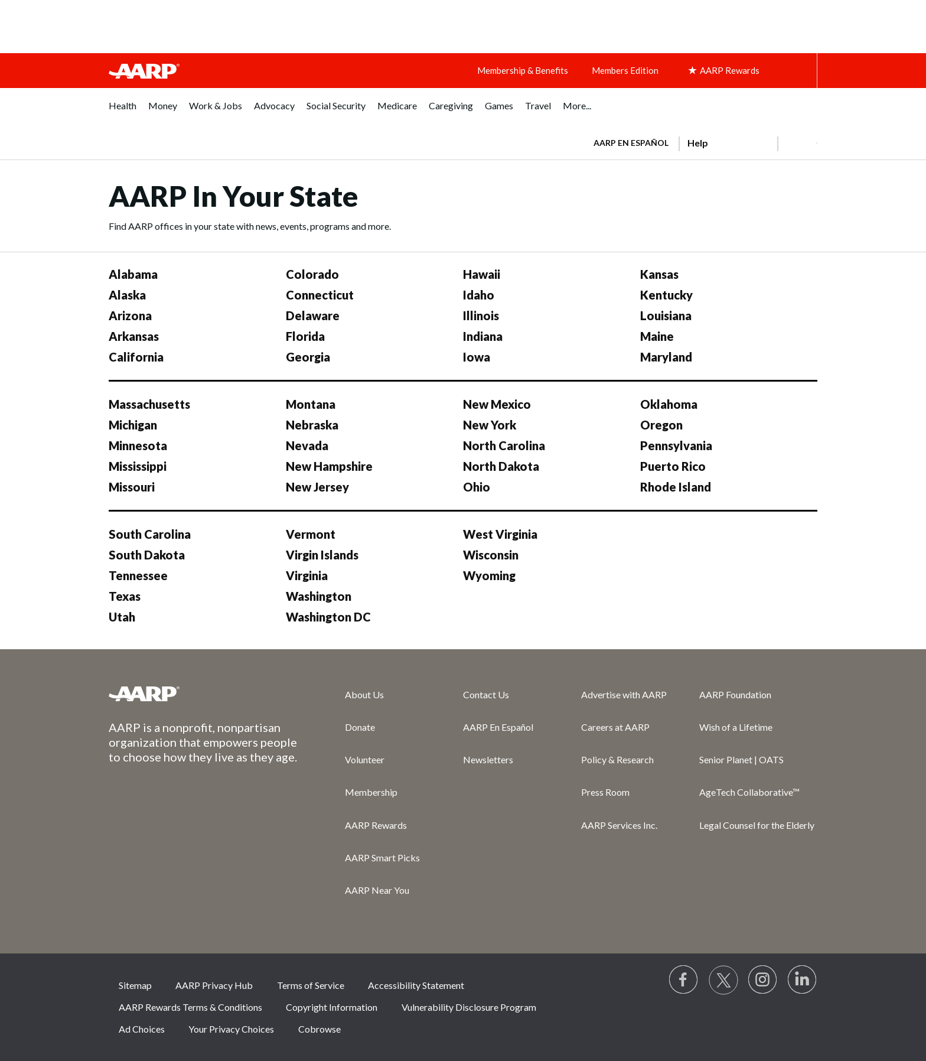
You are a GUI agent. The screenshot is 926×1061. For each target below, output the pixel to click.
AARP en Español (631, 143)
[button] (797, 143)
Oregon (661, 425)
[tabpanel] (700, 142)
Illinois (481, 315)
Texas (125, 596)
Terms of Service (310, 985)
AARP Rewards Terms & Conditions (190, 1007)
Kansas (659, 274)
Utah (122, 617)
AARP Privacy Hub (214, 985)
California (136, 357)
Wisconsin (491, 555)
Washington (318, 596)
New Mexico (497, 404)
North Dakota (501, 466)
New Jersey (317, 487)
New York (489, 425)
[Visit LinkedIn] (802, 980)
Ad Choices (142, 1028)
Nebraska (312, 425)
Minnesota (138, 445)
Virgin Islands (322, 555)
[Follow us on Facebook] (684, 980)
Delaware (313, 315)
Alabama (133, 274)
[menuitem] (122, 112)
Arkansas (134, 336)
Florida (305, 336)
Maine (657, 336)
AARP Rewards (376, 825)
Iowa (476, 357)
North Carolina (504, 445)
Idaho (478, 295)
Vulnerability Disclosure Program (469, 1007)
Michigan (133, 425)
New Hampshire (329, 466)
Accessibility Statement (416, 985)
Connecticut (320, 295)
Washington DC (328, 617)
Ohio (476, 487)
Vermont (310, 534)
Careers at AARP (615, 727)
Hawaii (481, 274)
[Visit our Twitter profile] (723, 980)
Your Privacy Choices (231, 1028)
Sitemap (135, 985)
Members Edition (625, 70)
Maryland (666, 357)
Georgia (308, 357)
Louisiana (666, 315)
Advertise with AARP (624, 694)
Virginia (307, 575)
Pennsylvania (676, 445)
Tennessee (138, 575)
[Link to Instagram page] (763, 980)
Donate (360, 727)
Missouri (132, 487)
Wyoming (489, 575)
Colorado (312, 274)
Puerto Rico (673, 466)
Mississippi (138, 466)
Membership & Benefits (522, 70)
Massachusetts (149, 404)
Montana (310, 404)
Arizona (130, 315)
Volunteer (364, 759)
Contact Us (486, 694)
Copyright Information (331, 1007)
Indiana (483, 336)
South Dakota (147, 555)
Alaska (127, 295)
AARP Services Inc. (619, 825)
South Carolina (150, 534)
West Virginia (500, 534)
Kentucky (666, 295)
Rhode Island (675, 487)
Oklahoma (668, 404)
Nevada (307, 445)
